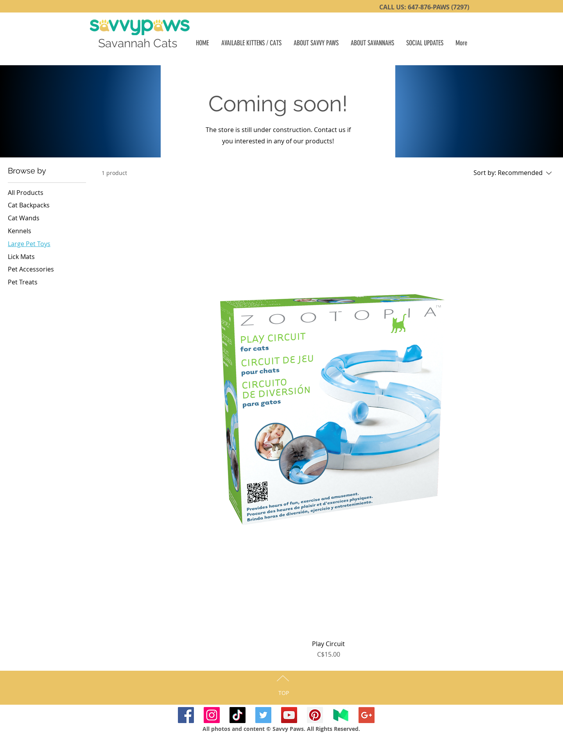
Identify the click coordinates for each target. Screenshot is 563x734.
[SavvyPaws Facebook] (186, 715)
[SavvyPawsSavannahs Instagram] (212, 715)
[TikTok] (238, 715)
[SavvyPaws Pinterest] (315, 715)
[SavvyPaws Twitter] (263, 715)
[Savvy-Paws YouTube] (289, 715)
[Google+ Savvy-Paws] (367, 715)
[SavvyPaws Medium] (341, 715)
